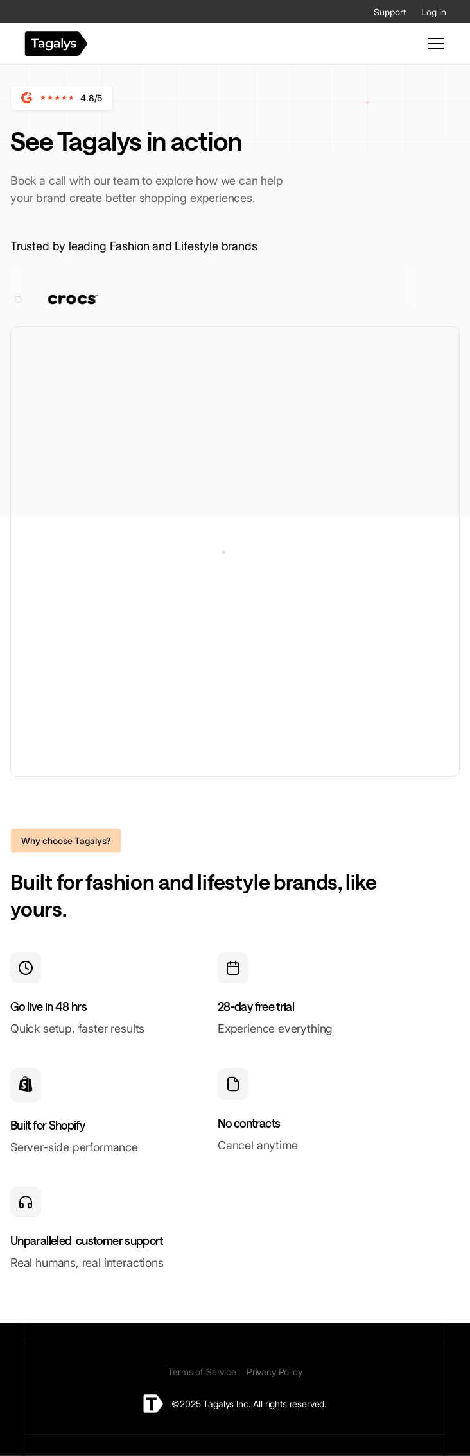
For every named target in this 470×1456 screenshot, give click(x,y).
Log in (433, 11)
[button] (433, 43)
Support (390, 11)
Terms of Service (202, 1371)
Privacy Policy (274, 1371)
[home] (56, 44)
